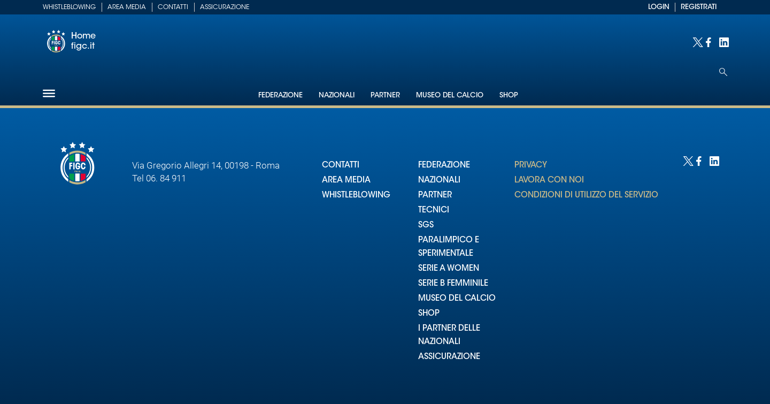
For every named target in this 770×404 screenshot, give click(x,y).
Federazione (280, 95)
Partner (385, 95)
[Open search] (723, 72)
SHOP (429, 314)
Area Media (126, 7)
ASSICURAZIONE (449, 357)
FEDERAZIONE (444, 166)
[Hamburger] (49, 93)
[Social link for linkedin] (723, 41)
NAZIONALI (439, 181)
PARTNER (435, 196)
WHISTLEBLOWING (356, 196)
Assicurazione (224, 7)
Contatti (173, 7)
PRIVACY (530, 166)
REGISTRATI (699, 7)
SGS (426, 226)
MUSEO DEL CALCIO (457, 299)
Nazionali (337, 95)
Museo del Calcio (449, 95)
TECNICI (433, 211)
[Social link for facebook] (710, 41)
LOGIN (658, 7)
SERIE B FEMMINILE (453, 284)
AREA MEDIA (346, 181)
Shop (508, 95)
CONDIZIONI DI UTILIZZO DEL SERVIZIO (586, 196)
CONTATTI (340, 166)
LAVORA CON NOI (549, 181)
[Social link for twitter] (696, 41)
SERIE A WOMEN (448, 269)
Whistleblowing (69, 7)
